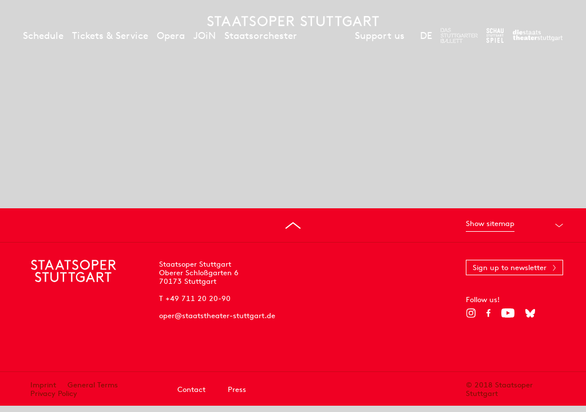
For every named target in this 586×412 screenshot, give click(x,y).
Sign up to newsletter (510, 267)
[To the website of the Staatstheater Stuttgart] (537, 35)
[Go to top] (293, 225)
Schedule (43, 35)
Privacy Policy (53, 393)
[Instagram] (471, 313)
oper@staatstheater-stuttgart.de (217, 315)
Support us (380, 35)
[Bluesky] (530, 313)
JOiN (204, 35)
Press (237, 389)
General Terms (93, 385)
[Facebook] (488, 313)
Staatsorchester (260, 35)
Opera (171, 35)
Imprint (43, 385)
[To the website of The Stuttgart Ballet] (459, 35)
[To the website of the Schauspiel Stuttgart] (495, 35)
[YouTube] (507, 313)
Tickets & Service (110, 35)
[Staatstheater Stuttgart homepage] (293, 21)
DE (426, 35)
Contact (191, 389)
